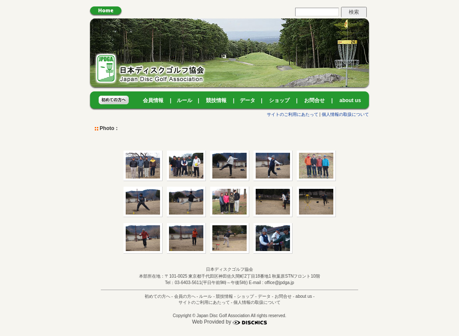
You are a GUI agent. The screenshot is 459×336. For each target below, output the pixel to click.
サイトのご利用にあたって (292, 114)
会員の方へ (185, 296)
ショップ (279, 100)
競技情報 (216, 100)
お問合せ (314, 100)
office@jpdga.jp (279, 282)
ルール (184, 100)
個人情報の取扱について (345, 114)
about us (350, 100)
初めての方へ (157, 296)
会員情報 (153, 100)
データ (247, 100)
